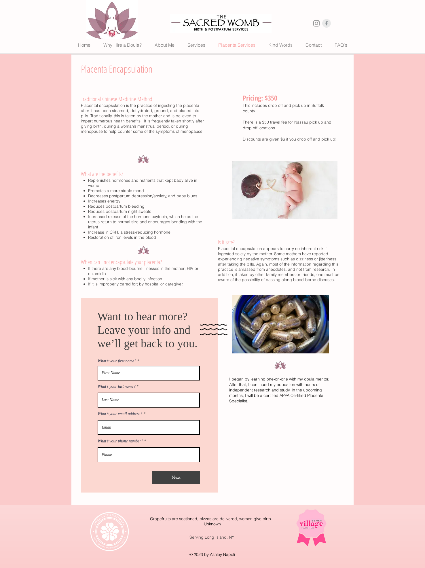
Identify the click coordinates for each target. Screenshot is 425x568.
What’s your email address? (120, 414)
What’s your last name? (117, 387)
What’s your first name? (117, 361)
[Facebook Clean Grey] (326, 23)
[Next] (176, 477)
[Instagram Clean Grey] (316, 23)
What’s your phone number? (120, 441)
